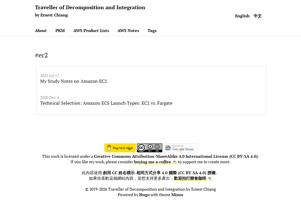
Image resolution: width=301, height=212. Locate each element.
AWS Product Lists (91, 30)
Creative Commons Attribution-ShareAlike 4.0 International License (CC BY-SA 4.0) (176, 156)
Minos (177, 194)
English (242, 15)
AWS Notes (128, 30)
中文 (258, 15)
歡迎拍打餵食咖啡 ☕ (193, 178)
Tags (152, 30)
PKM (60, 30)
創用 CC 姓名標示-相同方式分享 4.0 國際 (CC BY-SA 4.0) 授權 (159, 172)
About (41, 30)
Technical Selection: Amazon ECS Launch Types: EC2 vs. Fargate (106, 103)
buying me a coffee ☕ (155, 161)
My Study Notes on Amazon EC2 (73, 81)
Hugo (144, 194)
